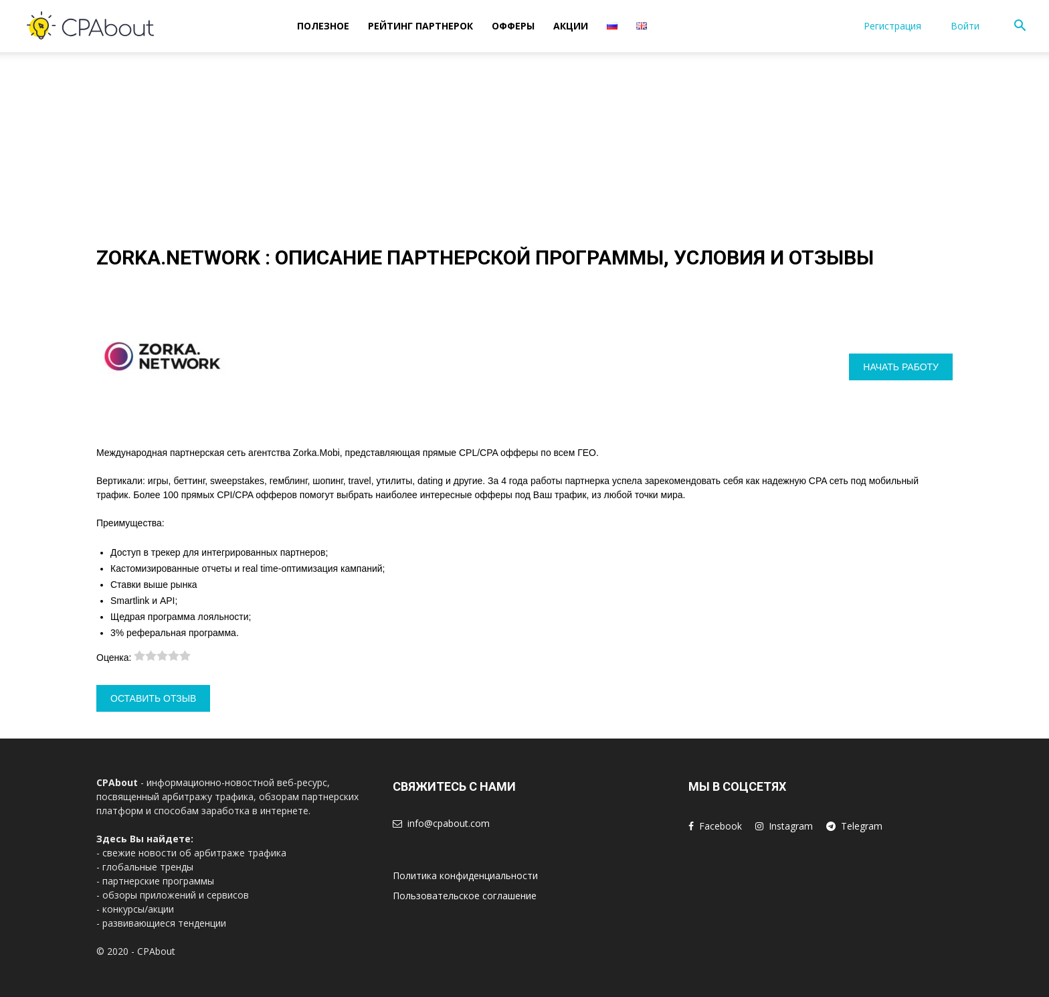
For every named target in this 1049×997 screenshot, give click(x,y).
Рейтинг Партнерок (420, 25)
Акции (570, 25)
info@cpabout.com (448, 823)
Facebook (720, 826)
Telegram (861, 826)
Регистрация (892, 25)
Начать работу (901, 367)
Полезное (323, 25)
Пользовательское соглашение (465, 895)
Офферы (513, 25)
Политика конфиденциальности (465, 875)
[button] (1020, 27)
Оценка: (115, 657)
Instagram (791, 826)
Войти (965, 25)
